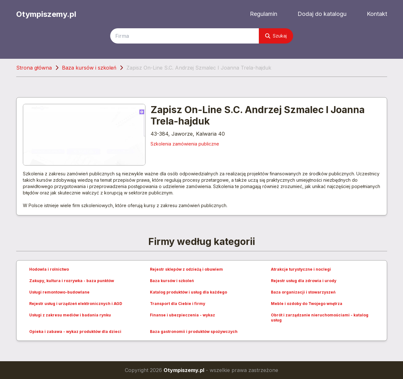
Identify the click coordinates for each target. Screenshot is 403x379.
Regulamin (263, 13)
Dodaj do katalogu (322, 13)
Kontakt (377, 13)
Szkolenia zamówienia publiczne (185, 143)
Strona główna (34, 67)
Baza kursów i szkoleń (89, 67)
